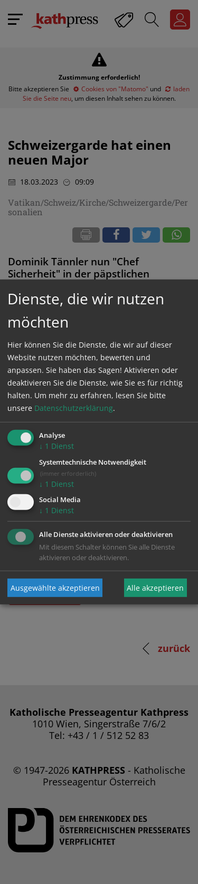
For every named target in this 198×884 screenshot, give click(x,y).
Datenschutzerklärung (73, 408)
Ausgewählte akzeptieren (55, 588)
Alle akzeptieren (155, 588)
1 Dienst (56, 446)
